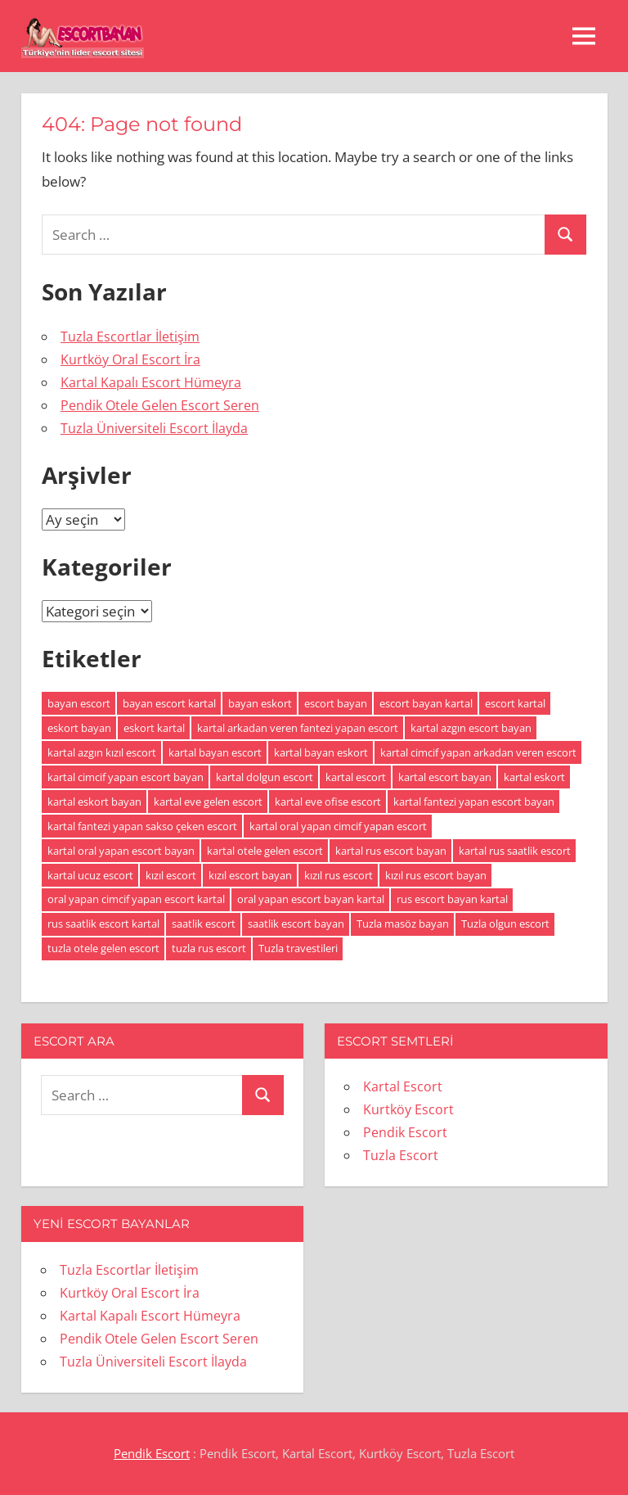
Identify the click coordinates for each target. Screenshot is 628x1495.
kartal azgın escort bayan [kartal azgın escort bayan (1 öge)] (471, 727)
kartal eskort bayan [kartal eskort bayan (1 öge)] (94, 801)
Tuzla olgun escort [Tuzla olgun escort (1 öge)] (505, 923)
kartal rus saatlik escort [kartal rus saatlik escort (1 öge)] (515, 850)
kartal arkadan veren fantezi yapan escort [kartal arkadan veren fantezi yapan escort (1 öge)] (297, 727)
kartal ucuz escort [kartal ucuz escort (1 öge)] (90, 875)
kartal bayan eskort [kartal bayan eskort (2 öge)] (321, 752)
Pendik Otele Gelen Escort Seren (160, 405)
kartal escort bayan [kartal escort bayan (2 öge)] (444, 777)
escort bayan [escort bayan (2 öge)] (335, 703)
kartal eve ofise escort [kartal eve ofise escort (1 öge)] (328, 801)
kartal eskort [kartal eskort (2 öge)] (534, 777)
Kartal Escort (402, 1086)
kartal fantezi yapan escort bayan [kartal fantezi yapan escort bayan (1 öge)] (473, 801)
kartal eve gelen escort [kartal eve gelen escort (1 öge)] (208, 801)
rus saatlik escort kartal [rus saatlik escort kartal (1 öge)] (103, 923)
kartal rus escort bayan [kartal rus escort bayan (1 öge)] (390, 850)
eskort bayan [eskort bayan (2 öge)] (79, 727)
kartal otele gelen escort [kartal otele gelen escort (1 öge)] (265, 850)
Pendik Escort (405, 1132)
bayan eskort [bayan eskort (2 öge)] (260, 703)
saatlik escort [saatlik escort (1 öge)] (204, 923)
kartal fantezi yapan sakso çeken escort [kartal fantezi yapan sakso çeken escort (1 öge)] (142, 826)
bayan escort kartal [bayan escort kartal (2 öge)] (169, 703)
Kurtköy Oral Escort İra (130, 359)
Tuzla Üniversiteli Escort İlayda (154, 428)
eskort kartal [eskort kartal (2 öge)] (154, 727)
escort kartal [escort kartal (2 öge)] (515, 703)
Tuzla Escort (400, 1155)
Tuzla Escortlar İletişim (130, 336)
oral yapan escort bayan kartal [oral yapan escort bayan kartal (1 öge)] (310, 899)
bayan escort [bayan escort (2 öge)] (78, 703)
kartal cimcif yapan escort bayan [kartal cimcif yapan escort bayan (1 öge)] (125, 777)
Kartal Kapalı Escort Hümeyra (151, 382)
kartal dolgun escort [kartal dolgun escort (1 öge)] (264, 777)
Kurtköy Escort (408, 1109)
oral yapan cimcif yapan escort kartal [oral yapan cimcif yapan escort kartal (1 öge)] (136, 899)
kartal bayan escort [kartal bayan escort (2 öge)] (215, 752)
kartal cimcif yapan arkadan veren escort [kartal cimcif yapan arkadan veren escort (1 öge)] (478, 752)
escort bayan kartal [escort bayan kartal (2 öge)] (426, 703)
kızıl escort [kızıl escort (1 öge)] (171, 875)
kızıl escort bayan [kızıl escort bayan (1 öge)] (250, 875)
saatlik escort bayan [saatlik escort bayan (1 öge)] (296, 923)
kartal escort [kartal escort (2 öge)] (355, 777)
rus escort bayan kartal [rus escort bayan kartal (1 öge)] (452, 899)
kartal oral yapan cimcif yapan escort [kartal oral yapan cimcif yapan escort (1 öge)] (338, 826)
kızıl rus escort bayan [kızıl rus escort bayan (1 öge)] (436, 875)
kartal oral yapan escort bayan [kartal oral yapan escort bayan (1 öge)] (121, 850)
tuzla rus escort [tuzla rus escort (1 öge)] (209, 948)
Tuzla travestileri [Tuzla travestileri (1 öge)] (298, 948)
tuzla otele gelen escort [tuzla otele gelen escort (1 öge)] (103, 948)
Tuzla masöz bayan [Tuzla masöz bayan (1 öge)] (403, 923)
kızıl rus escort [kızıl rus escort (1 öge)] (338, 875)
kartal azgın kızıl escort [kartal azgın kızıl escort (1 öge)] (101, 752)
